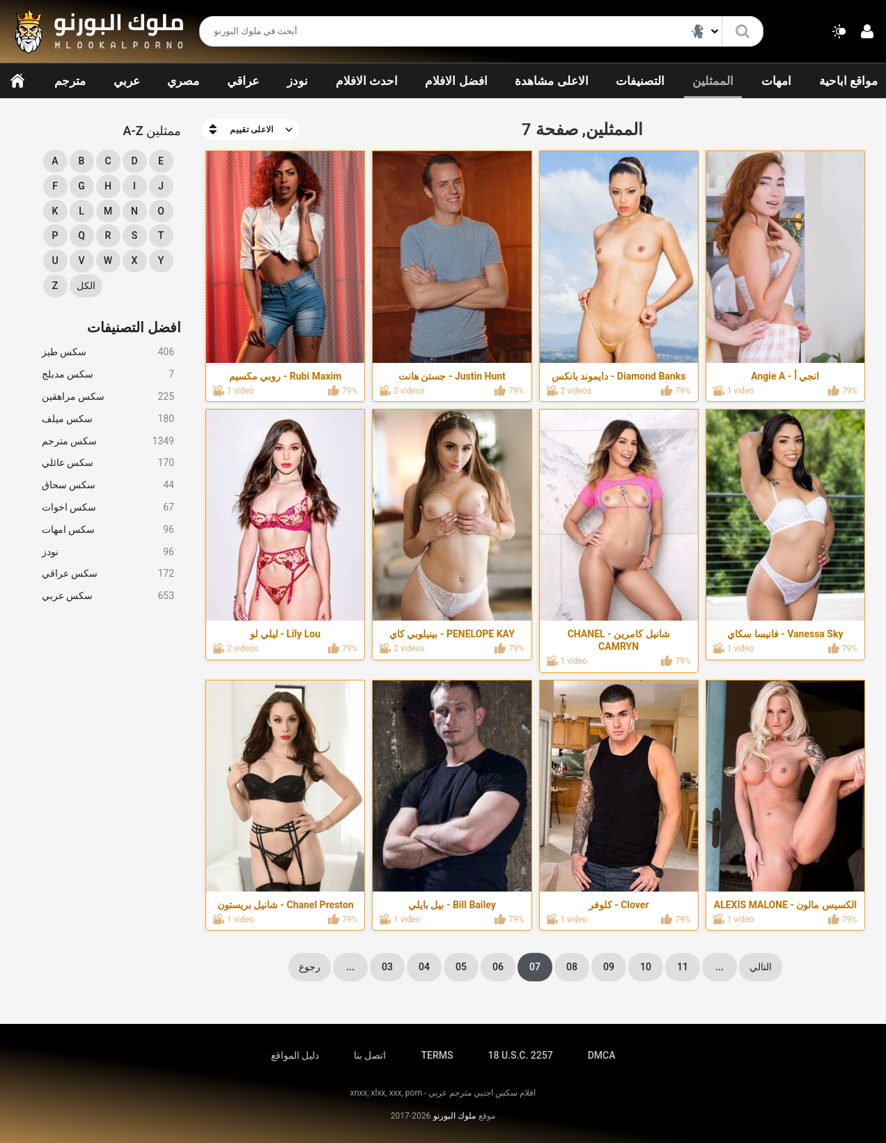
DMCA (602, 1055)
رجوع (309, 966)
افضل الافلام (456, 81)
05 (461, 966)
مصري (183, 81)
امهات (776, 81)
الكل (86, 285)
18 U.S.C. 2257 (520, 1055)
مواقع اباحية (848, 81)
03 (387, 966)
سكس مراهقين (108, 397)
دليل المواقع (295, 1055)
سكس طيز (108, 352)
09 (608, 966)
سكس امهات (108, 530)
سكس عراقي (108, 574)
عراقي (243, 81)
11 (682, 966)
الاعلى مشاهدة (551, 81)
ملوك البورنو (454, 1116)
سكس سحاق (108, 485)
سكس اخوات (108, 507)
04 (424, 966)
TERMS (437, 1055)
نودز (297, 81)
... (350, 966)
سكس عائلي (108, 463)
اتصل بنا (370, 1055)
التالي (760, 966)
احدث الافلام (367, 81)
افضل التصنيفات (134, 327)
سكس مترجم (108, 441)
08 (571, 966)
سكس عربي (108, 596)
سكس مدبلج (108, 374)
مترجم (70, 81)
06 (498, 966)
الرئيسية (17, 80)
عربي (127, 81)
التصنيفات (640, 81)
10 (645, 966)
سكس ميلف (108, 419)
